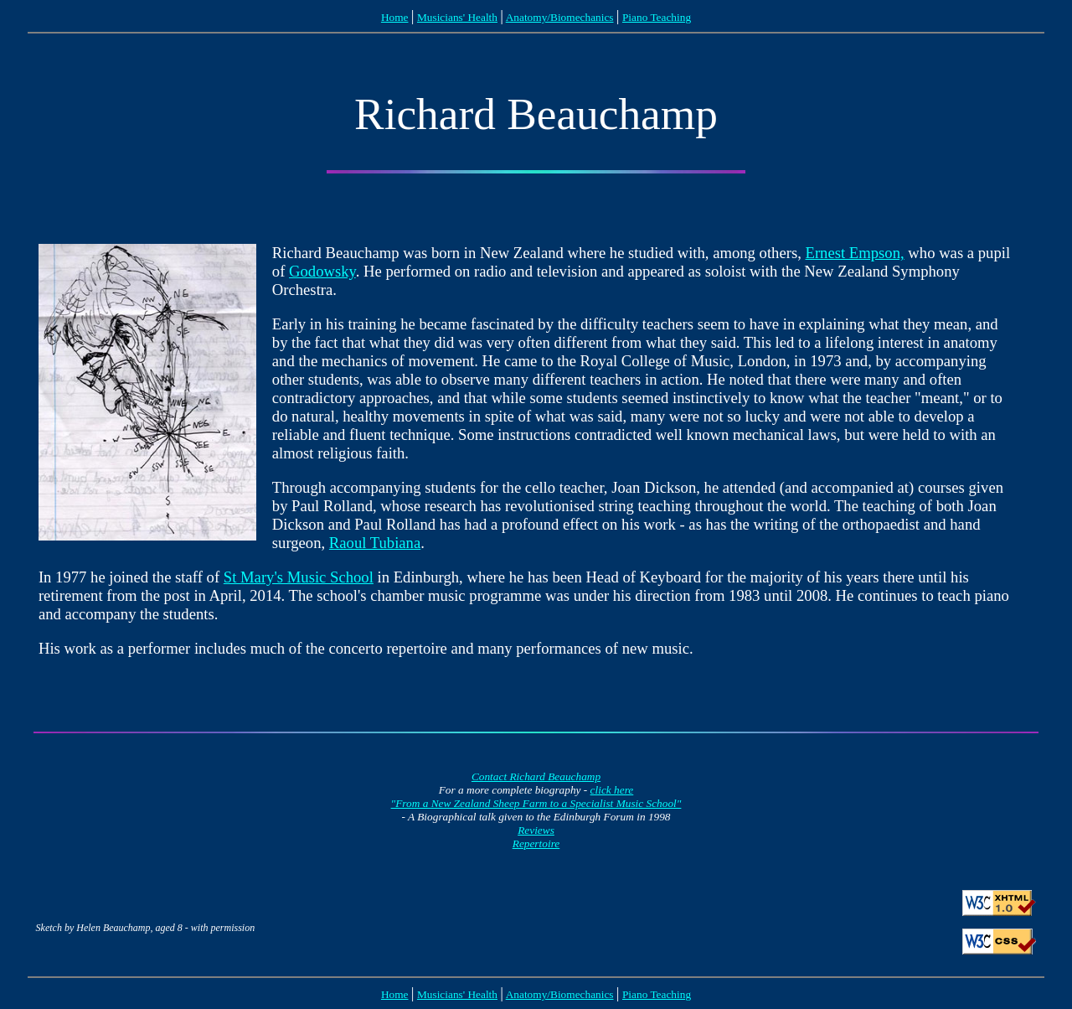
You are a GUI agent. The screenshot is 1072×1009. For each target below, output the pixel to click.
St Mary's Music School (299, 577)
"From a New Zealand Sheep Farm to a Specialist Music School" (536, 803)
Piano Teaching (656, 17)
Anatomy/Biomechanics (560, 17)
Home (395, 17)
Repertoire (536, 843)
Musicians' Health (457, 17)
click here (612, 790)
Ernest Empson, (855, 252)
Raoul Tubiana (374, 542)
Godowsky (322, 271)
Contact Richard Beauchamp (536, 776)
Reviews (536, 830)
